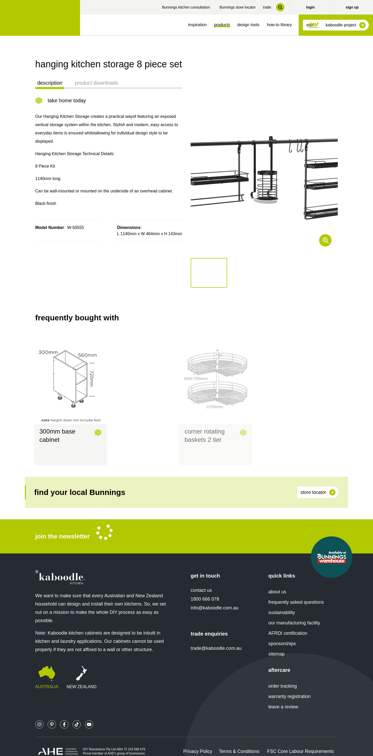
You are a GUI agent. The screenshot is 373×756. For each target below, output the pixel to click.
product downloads (96, 83)
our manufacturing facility (294, 613)
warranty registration (289, 687)
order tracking (282, 676)
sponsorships (282, 634)
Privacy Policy (197, 742)
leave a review (283, 697)
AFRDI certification (287, 624)
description (49, 83)
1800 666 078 (205, 589)
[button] (209, 273)
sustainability (281, 603)
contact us (201, 581)
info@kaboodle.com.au (214, 598)
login (310, 7)
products (222, 25)
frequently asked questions (296, 592)
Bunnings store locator (237, 7)
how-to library (279, 25)
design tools (248, 25)
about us (277, 582)
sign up (352, 7)
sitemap (276, 644)
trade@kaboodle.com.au (216, 639)
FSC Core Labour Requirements (300, 742)
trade (267, 7)
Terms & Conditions (239, 742)
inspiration (197, 25)
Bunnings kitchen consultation (186, 7)
